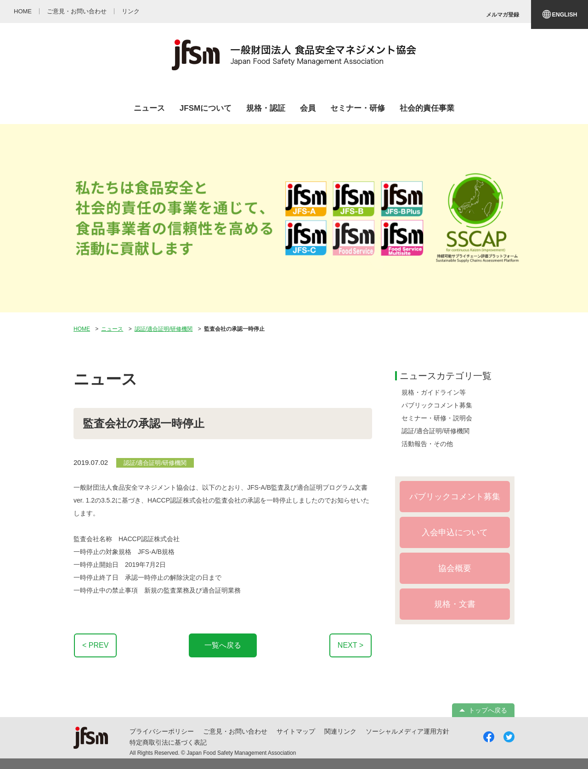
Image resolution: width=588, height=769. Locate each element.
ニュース (149, 108)
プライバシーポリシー (162, 731)
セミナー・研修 (357, 108)
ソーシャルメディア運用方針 (407, 731)
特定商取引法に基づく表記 (168, 742)
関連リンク (340, 731)
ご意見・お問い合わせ (235, 731)
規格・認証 (265, 108)
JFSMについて (206, 108)
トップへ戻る (488, 710)
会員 (308, 108)
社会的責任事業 (427, 108)
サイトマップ (296, 731)
